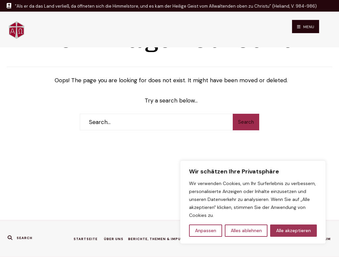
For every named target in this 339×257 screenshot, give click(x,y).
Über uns (113, 239)
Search (246, 122)
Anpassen (205, 230)
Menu (305, 27)
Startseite (85, 239)
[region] (253, 202)
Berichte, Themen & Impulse (158, 239)
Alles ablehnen (246, 230)
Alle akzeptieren (293, 230)
